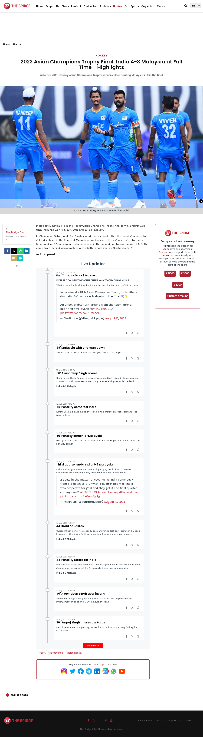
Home (39, 6)
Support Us (52, 6)
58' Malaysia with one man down (80, 348)
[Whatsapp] (20, 251)
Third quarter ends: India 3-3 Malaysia (84, 464)
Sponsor (163, 252)
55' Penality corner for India (76, 407)
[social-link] (17, 265)
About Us (161, 720)
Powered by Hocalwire (111, 729)
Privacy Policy (145, 720)
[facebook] (7, 251)
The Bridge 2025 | (89, 729)
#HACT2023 (101, 308)
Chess (65, 6)
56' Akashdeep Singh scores (76, 373)
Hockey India (56, 652)
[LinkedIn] (26, 251)
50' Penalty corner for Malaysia (79, 436)
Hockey (117, 6)
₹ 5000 (170, 273)
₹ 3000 (185, 273)
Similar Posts (19, 695)
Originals (148, 6)
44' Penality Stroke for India (76, 560)
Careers (188, 720)
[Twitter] (14, 251)
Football (76, 6)
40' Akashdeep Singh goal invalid (80, 594)
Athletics (105, 6)
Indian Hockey (74, 652)
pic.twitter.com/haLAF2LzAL (80, 312)
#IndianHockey (108, 492)
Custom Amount (177, 296)
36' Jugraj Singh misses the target (81, 622)
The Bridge (98, 664)
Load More (93, 645)
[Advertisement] (101, 30)
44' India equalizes (70, 526)
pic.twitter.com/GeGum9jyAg (80, 496)
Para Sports (131, 6)
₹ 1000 (178, 285)
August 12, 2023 (115, 318)
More (161, 6)
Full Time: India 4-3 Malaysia (77, 275)
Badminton (90, 6)
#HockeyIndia (128, 492)
